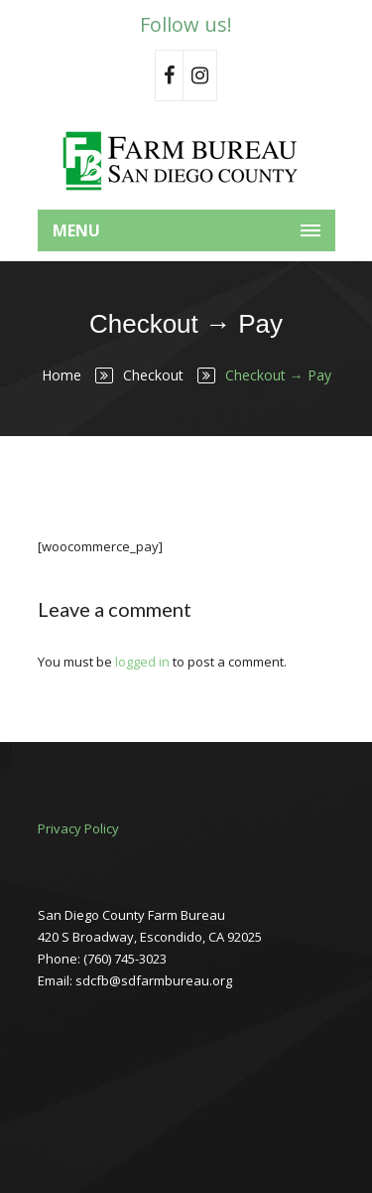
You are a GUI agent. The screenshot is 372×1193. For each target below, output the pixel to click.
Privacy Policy (78, 828)
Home (61, 375)
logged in (142, 662)
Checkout (153, 375)
